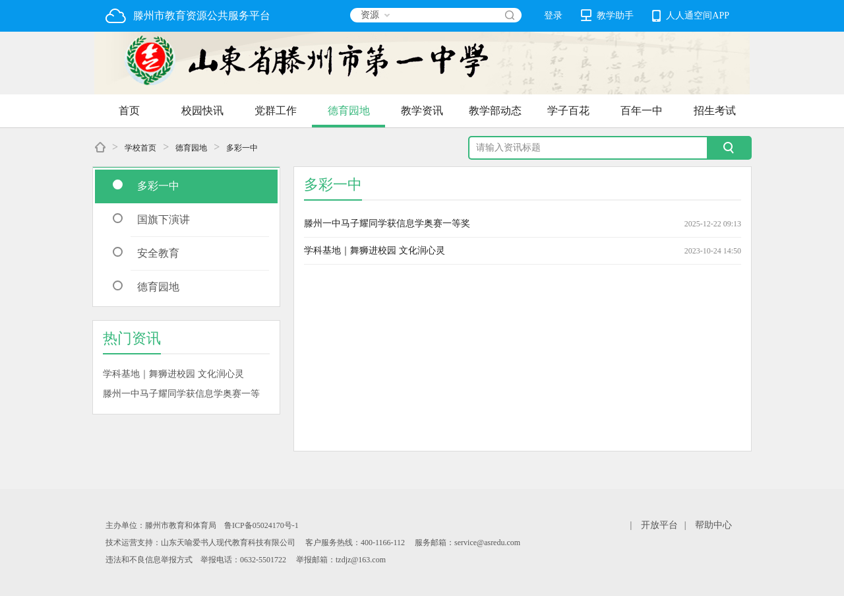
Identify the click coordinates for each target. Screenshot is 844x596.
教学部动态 (495, 110)
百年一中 (641, 110)
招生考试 (715, 110)
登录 (553, 15)
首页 (129, 110)
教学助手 (607, 15)
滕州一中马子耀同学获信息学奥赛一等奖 (387, 223)
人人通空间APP (690, 16)
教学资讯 (422, 110)
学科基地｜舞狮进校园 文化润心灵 (173, 374)
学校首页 (140, 147)
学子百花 (568, 110)
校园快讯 (202, 110)
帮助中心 (713, 525)
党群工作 (276, 110)
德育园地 (349, 110)
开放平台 (659, 525)
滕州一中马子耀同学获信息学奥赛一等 (181, 394)
